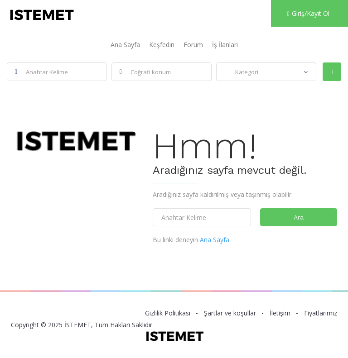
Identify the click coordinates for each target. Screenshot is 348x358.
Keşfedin (161, 44)
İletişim (280, 313)
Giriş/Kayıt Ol (308, 13)
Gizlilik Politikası (167, 313)
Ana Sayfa (125, 44)
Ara (299, 217)
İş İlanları (225, 44)
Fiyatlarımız (320, 313)
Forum (193, 44)
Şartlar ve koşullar (230, 313)
